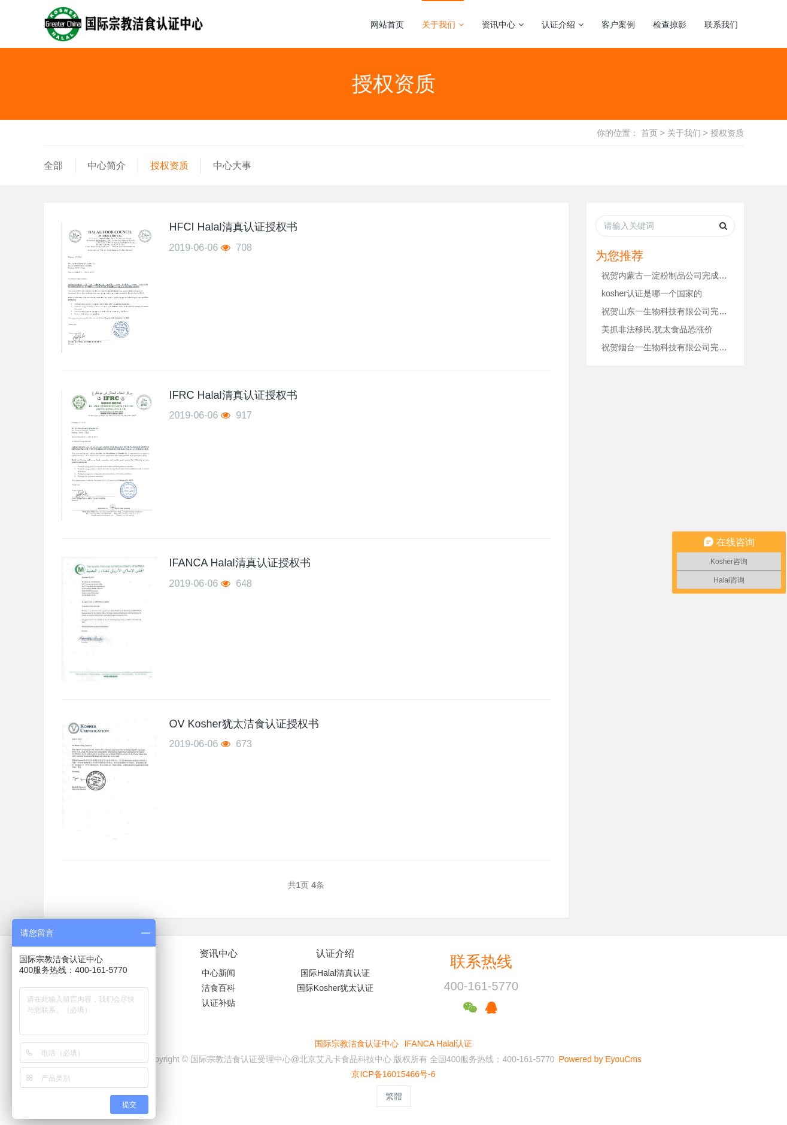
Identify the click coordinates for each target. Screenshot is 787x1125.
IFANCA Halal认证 (439, 1043)
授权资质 (727, 133)
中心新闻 (218, 973)
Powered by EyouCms (599, 1059)
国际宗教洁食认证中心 (357, 1043)
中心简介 (106, 165)
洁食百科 (218, 988)
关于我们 (443, 24)
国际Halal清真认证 (335, 973)
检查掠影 (669, 24)
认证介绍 (563, 24)
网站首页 (387, 24)
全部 (53, 165)
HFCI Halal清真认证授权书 (233, 227)
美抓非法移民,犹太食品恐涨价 (657, 329)
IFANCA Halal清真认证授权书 (240, 563)
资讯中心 (503, 24)
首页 (649, 133)
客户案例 (618, 24)
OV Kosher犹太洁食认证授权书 (244, 724)
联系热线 (481, 962)
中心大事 (232, 165)
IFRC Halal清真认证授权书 (233, 395)
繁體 (393, 1096)
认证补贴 (218, 1003)
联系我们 (721, 24)
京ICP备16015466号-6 (393, 1074)
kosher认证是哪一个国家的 (651, 293)
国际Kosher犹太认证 (335, 988)
